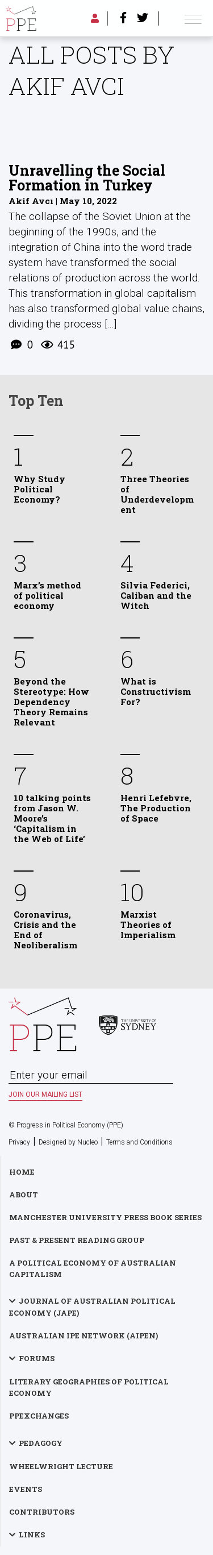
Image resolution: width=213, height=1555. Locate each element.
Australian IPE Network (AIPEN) (83, 1335)
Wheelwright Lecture (61, 1466)
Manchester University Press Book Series (105, 1217)
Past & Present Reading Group (76, 1240)
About (23, 1194)
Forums (37, 1358)
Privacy (19, 1142)
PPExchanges (39, 1416)
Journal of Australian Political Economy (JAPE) (92, 1307)
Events (25, 1489)
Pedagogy (40, 1443)
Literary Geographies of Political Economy (89, 1387)
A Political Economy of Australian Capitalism (92, 1268)
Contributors (41, 1512)
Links (32, 1534)
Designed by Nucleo (68, 1142)
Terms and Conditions (139, 1142)
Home (22, 1172)
